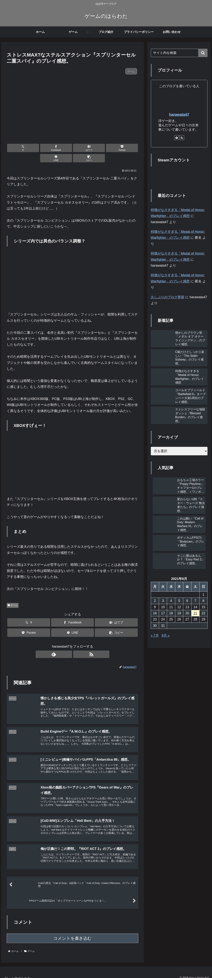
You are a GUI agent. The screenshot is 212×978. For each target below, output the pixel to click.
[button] (127, 148)
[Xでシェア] (17, 148)
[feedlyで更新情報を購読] (68, 644)
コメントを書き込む (72, 933)
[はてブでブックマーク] (61, 148)
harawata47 (179, 114)
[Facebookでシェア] (39, 148)
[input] (179, 53)
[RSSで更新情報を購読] (77, 644)
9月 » (166, 635)
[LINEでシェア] (105, 148)
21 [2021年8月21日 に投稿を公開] (195, 613)
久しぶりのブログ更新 (167, 297)
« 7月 (155, 635)
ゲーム (13, 595)
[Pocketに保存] (83, 148)
